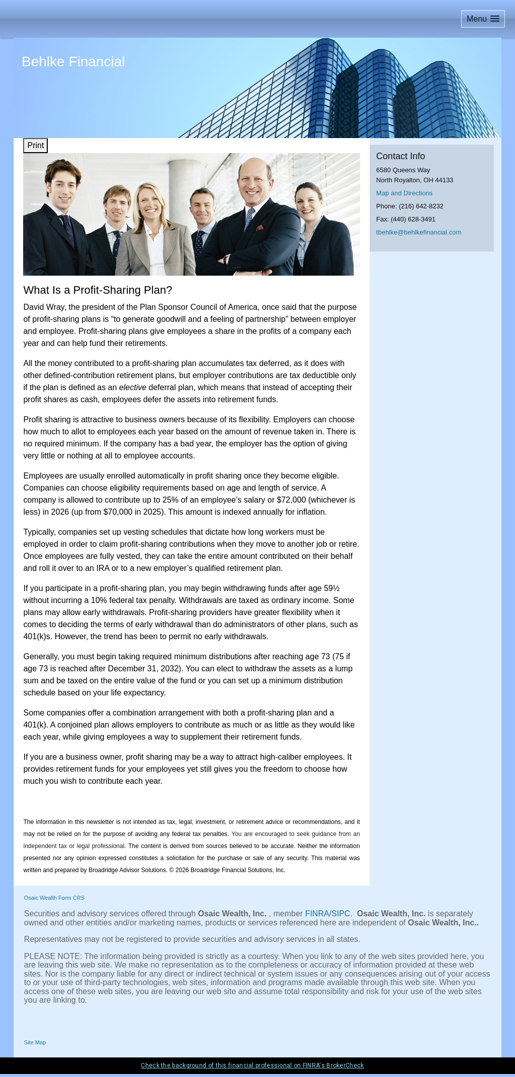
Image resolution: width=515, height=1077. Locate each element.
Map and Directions (404, 193)
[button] (483, 19)
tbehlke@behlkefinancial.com (418, 232)
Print (35, 145)
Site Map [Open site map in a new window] (35, 1042)
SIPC (340, 913)
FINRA (317, 913)
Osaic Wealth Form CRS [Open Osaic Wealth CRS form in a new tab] (54, 898)
